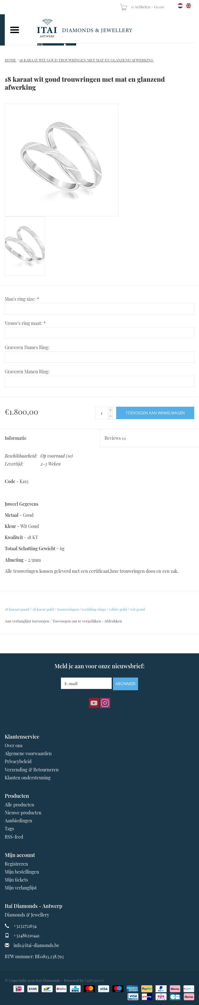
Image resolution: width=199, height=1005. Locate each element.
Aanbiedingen (18, 821)
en (188, 5)
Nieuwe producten (23, 813)
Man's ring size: (22, 299)
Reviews (115, 438)
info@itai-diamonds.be (36, 945)
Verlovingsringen (26, 44)
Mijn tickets (16, 880)
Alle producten (19, 805)
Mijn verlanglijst (21, 888)
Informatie (16, 438)
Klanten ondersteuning (27, 778)
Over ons (14, 745)
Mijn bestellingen (22, 872)
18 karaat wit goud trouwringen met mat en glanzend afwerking (86, 59)
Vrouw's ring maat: (25, 323)
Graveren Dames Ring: (27, 347)
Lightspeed (93, 980)
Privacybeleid (18, 761)
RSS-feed (14, 837)
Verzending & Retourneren (32, 770)
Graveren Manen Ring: (27, 372)
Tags (9, 829)
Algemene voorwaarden (28, 753)
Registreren (16, 864)
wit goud (137, 609)
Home (10, 59)
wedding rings (94, 609)
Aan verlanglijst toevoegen (27, 620)
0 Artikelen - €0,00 (142, 6)
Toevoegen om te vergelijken (77, 620)
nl (180, 5)
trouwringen (68, 609)
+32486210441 (27, 935)
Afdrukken (113, 620)
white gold (118, 609)
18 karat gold (43, 609)
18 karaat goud (17, 609)
